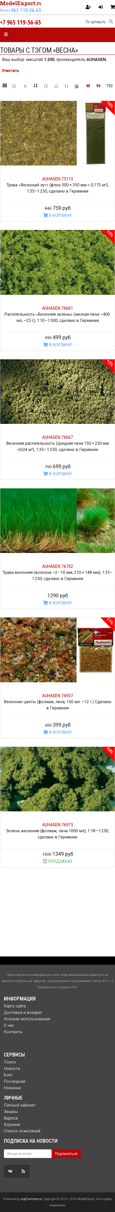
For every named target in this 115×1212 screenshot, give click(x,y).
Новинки (12, 1088)
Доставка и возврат (23, 1012)
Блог (8, 1075)
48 (88, 85)
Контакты (13, 1031)
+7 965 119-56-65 (20, 22)
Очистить (10, 70)
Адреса (11, 1118)
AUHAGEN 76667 (57, 437)
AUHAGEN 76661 (57, 308)
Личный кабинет (20, 1105)
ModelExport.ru (21, 3)
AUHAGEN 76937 (57, 695)
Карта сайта (15, 1006)
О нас (9, 1025)
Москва (5, 10)
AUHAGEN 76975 (57, 824)
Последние (14, 1081)
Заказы (11, 1111)
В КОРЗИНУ (57, 215)
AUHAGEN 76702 (57, 566)
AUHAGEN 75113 (57, 178)
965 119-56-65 (26, 10)
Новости (12, 1068)
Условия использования (27, 1019)
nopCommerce (31, 1199)
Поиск (10, 1062)
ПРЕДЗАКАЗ (57, 861)
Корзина (12, 1124)
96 (98, 85)
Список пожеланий (22, 1131)
